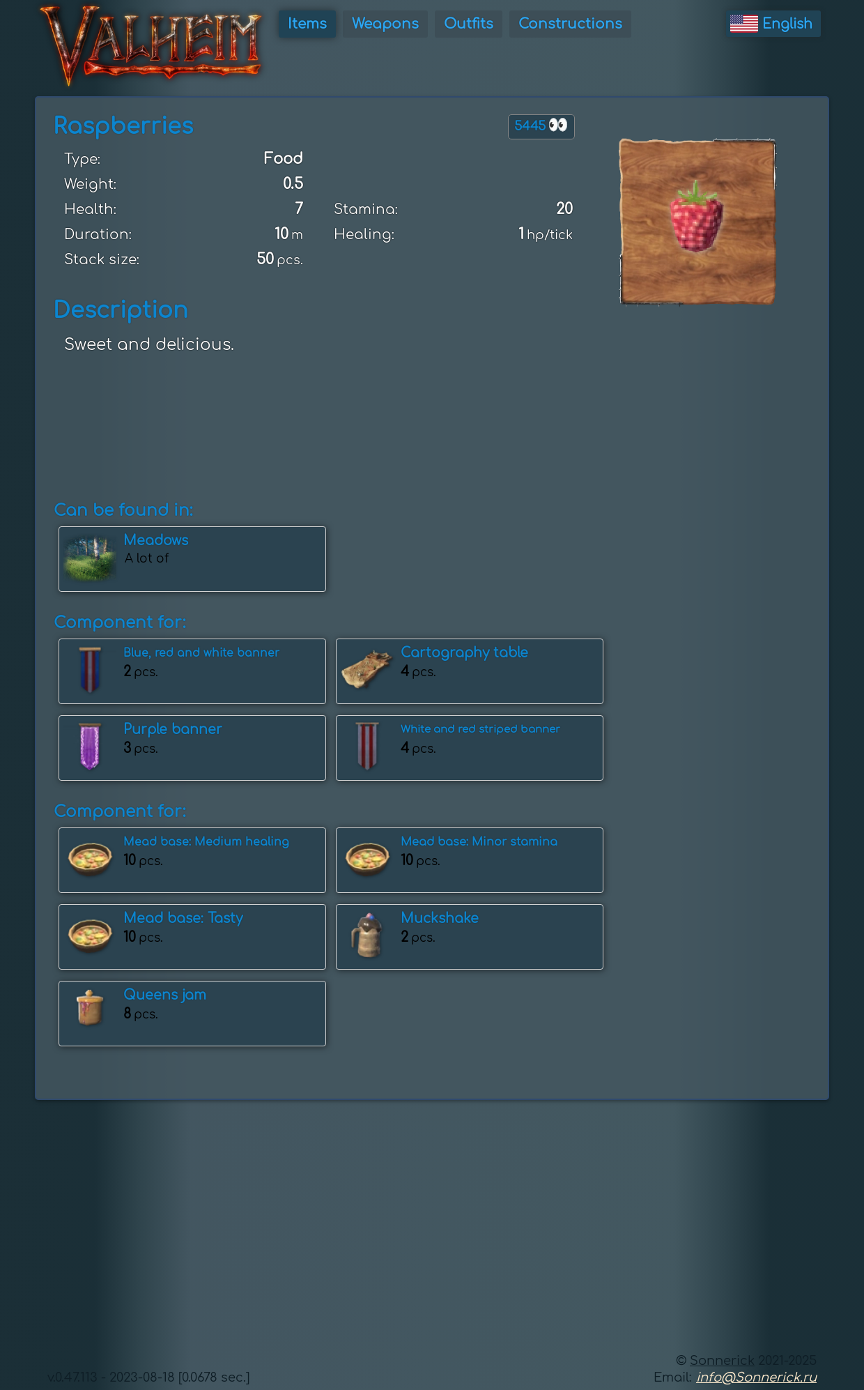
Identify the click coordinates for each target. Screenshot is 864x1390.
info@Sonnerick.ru (756, 1377)
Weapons (385, 24)
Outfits (468, 24)
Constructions (570, 24)
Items (307, 24)
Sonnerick (722, 1361)
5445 (541, 125)
